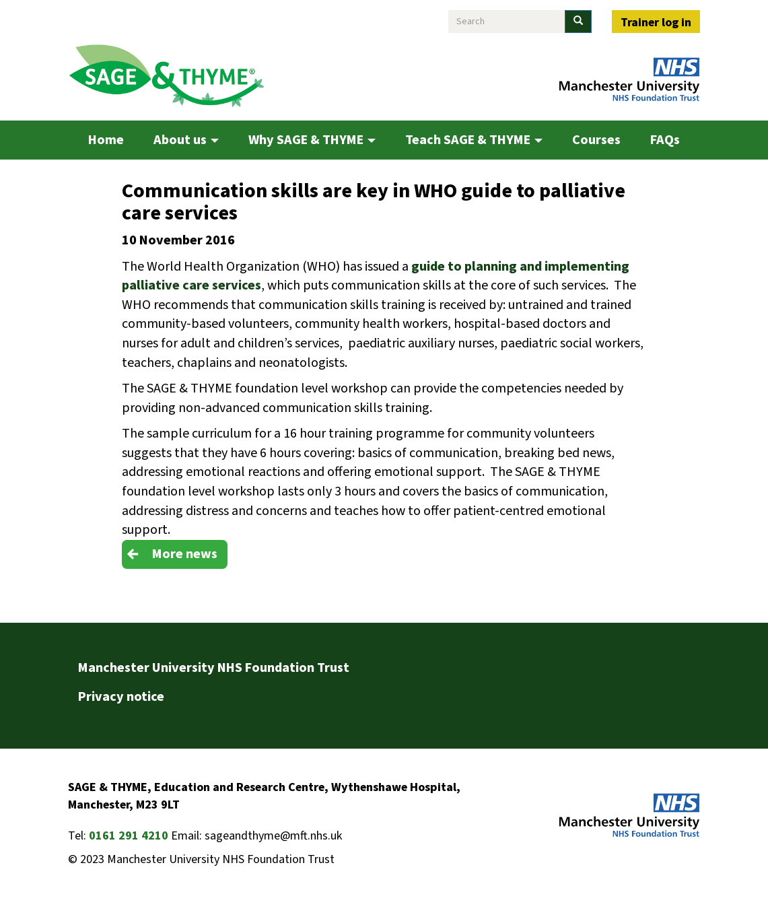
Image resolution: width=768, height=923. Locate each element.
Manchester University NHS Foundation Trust (213, 667)
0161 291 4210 (128, 835)
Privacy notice (121, 696)
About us (186, 140)
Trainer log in (656, 22)
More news (184, 554)
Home (106, 140)
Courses (596, 140)
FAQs (665, 140)
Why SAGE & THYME (312, 140)
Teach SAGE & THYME (474, 140)
